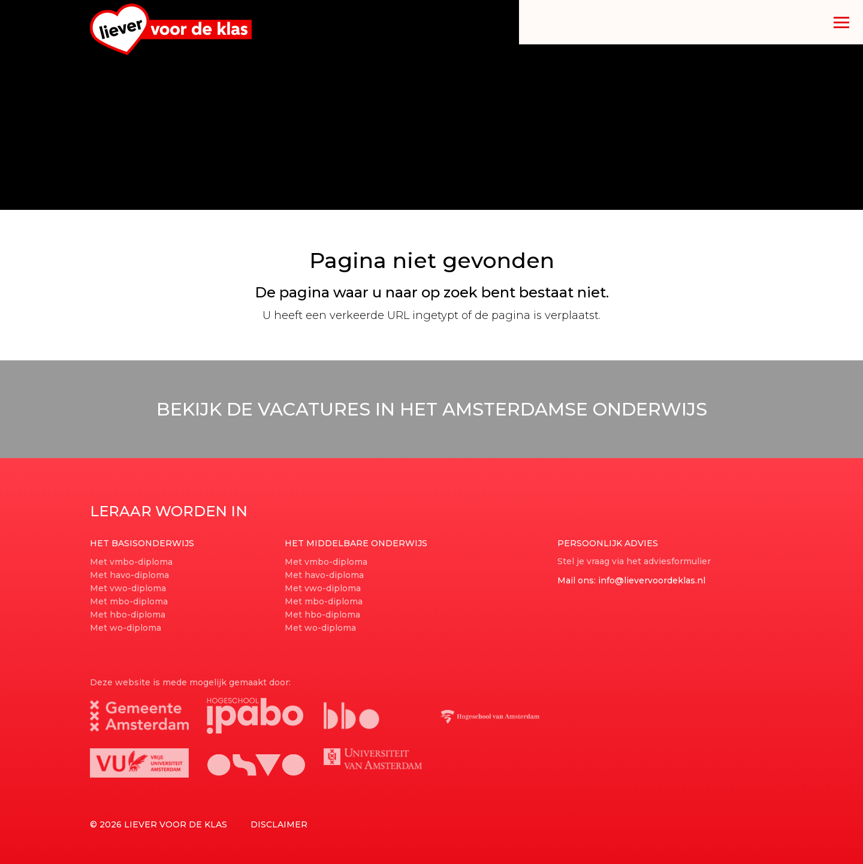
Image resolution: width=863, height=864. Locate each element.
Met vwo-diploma (128, 588)
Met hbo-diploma (127, 614)
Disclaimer (279, 824)
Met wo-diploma (125, 627)
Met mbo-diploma (129, 601)
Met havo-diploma (129, 575)
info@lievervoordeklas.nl (651, 580)
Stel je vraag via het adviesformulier (634, 561)
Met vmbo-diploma (131, 561)
